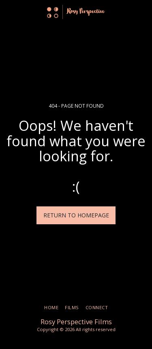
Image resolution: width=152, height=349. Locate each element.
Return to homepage (76, 215)
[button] (9, 11)
